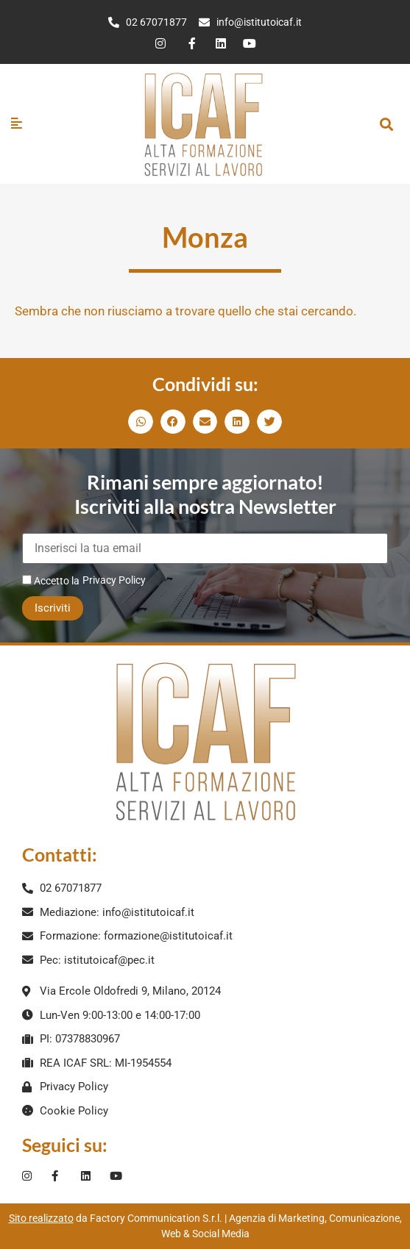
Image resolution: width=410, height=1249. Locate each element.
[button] (386, 124)
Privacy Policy (114, 580)
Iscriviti (53, 608)
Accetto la (50, 580)
